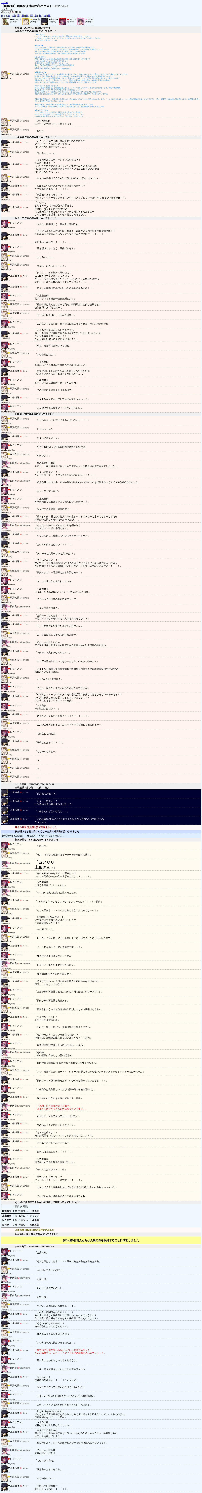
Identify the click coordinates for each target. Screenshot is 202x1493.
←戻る (4, 2)
